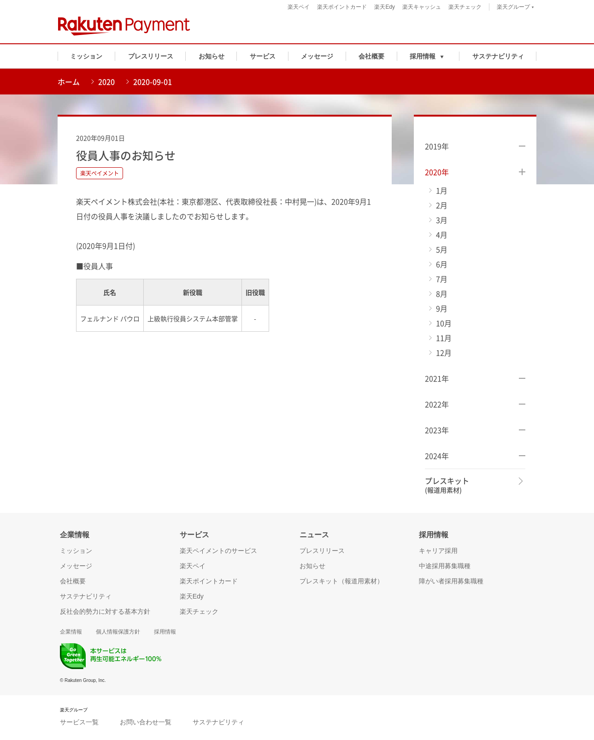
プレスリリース (150, 56)
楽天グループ (515, 8)
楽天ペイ (299, 7)
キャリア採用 (438, 550)
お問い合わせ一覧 (145, 722)
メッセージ (317, 56)
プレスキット (447, 485)
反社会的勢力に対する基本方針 (105, 611)
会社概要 (371, 56)
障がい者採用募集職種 (451, 581)
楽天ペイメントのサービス (218, 550)
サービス (263, 56)
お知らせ (211, 56)
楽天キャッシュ (421, 7)
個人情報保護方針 (118, 631)
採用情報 (165, 631)
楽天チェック (465, 7)
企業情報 (71, 631)
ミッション (86, 56)
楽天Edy (384, 7)
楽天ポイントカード (342, 7)
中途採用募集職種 (444, 566)
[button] (428, 56)
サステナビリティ (498, 56)
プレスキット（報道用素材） (341, 581)
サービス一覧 (79, 722)
